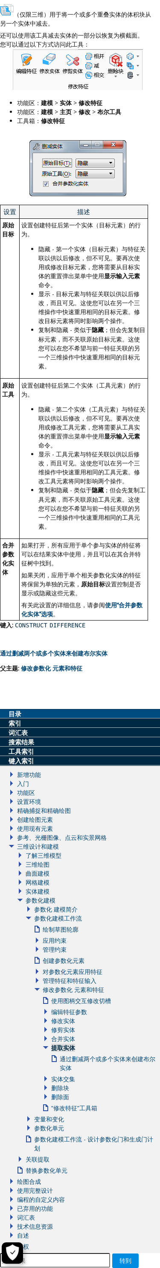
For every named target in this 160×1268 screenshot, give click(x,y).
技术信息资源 (35, 1226)
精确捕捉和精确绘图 (44, 810)
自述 (23, 1235)
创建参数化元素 (63, 960)
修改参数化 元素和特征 (73, 990)
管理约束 (55, 949)
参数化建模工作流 (58, 918)
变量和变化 (49, 1119)
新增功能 (29, 775)
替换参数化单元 (46, 1170)
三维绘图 (37, 864)
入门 (23, 784)
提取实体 (63, 1048)
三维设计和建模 (38, 846)
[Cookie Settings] (12, 1253)
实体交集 (63, 1079)
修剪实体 (63, 1030)
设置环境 (29, 801)
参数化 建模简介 (56, 909)
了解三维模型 (43, 855)
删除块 (60, 1088)
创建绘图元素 (35, 819)
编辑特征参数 (69, 1012)
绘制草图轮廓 (61, 929)
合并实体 (63, 1039)
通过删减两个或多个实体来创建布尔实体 (54, 653)
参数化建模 (40, 900)
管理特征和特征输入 (69, 981)
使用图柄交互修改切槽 (81, 1001)
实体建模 (37, 891)
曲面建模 (37, 873)
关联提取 (37, 1159)
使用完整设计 (35, 1190)
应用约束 (55, 940)
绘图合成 (29, 1181)
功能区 (26, 792)
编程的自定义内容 (41, 1199)
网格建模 (37, 882)
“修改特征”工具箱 (74, 1108)
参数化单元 (49, 1128)
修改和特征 (51, 668)
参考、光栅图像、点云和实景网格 (62, 837)
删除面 (60, 1097)
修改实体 (63, 1021)
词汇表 (26, 1217)
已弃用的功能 (35, 1208)
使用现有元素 (35, 828)
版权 (23, 1246)
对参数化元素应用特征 (72, 972)
